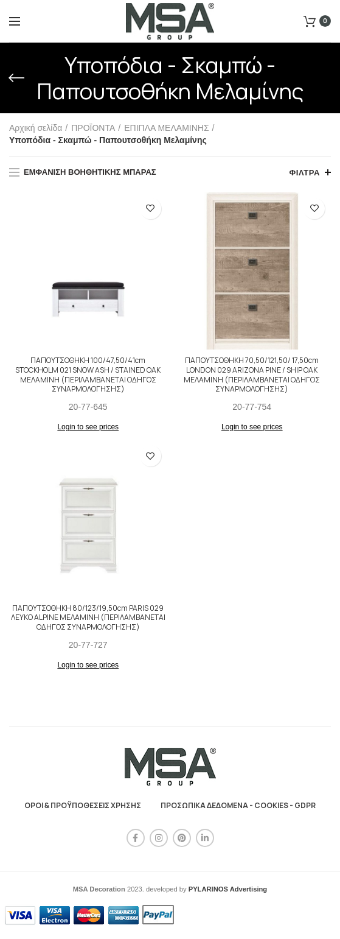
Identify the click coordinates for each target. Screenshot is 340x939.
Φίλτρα (304, 172)
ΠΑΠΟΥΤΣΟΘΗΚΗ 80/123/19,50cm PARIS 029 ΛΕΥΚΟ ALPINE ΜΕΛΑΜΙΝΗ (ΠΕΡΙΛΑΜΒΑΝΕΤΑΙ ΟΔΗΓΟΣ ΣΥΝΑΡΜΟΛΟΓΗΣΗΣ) (88, 617)
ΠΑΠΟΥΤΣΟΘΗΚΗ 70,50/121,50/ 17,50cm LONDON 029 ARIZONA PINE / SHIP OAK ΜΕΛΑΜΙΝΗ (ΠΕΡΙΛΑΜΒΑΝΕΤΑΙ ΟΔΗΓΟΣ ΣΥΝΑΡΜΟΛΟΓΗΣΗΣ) (252, 374)
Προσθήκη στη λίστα (150, 208)
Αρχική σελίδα (35, 128)
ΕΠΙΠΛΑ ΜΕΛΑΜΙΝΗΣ (166, 128)
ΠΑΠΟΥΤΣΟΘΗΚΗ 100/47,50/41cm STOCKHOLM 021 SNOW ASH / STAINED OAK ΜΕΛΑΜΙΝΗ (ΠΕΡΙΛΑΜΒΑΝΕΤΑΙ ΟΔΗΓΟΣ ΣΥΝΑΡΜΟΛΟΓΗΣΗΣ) (88, 374)
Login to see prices (88, 427)
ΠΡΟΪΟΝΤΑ (93, 128)
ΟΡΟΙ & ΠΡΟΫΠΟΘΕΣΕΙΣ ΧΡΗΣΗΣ (82, 805)
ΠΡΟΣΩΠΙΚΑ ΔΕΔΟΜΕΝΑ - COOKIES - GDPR (238, 805)
